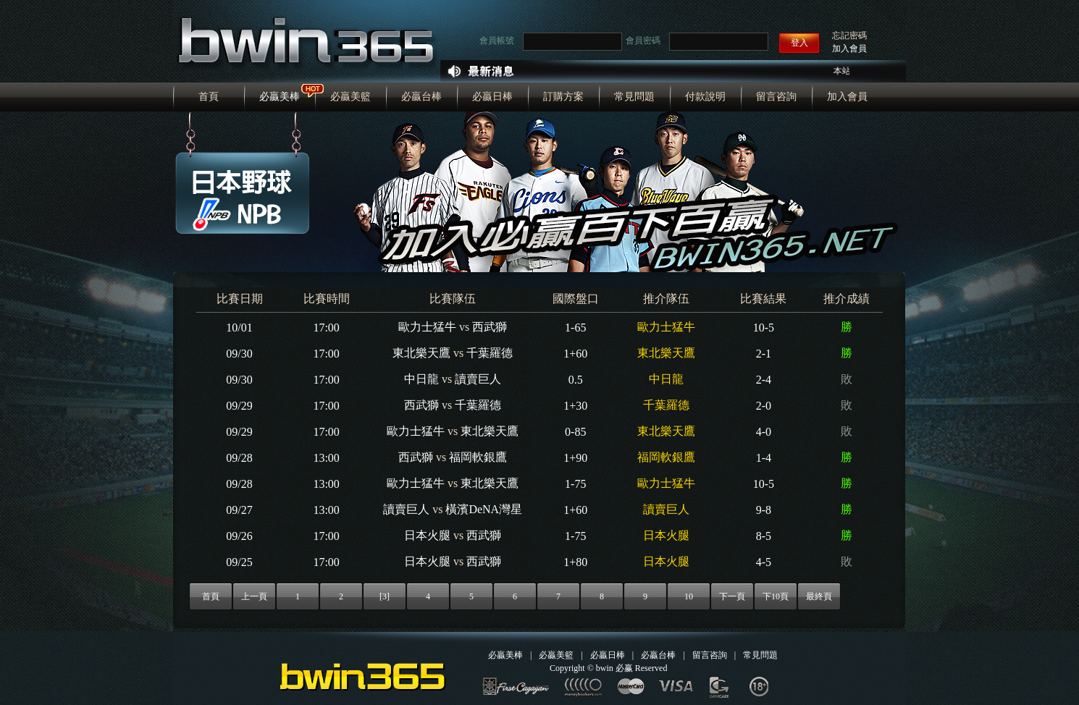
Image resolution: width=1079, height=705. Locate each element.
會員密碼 (643, 40)
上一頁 (254, 596)
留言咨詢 (776, 96)
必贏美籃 (350, 96)
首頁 (208, 96)
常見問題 (634, 96)
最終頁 (819, 596)
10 (688, 596)
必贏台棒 (421, 96)
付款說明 (705, 96)
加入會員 (849, 48)
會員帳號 (496, 40)
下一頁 (732, 596)
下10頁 (776, 596)
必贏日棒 (492, 96)
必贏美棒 (279, 96)
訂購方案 (563, 96)
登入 (799, 43)
